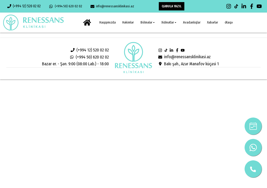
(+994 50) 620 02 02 (65, 6)
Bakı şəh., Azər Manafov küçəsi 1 (188, 63)
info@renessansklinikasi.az (112, 6)
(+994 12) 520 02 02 (24, 6)
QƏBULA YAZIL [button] (171, 6)
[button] (147, 22)
